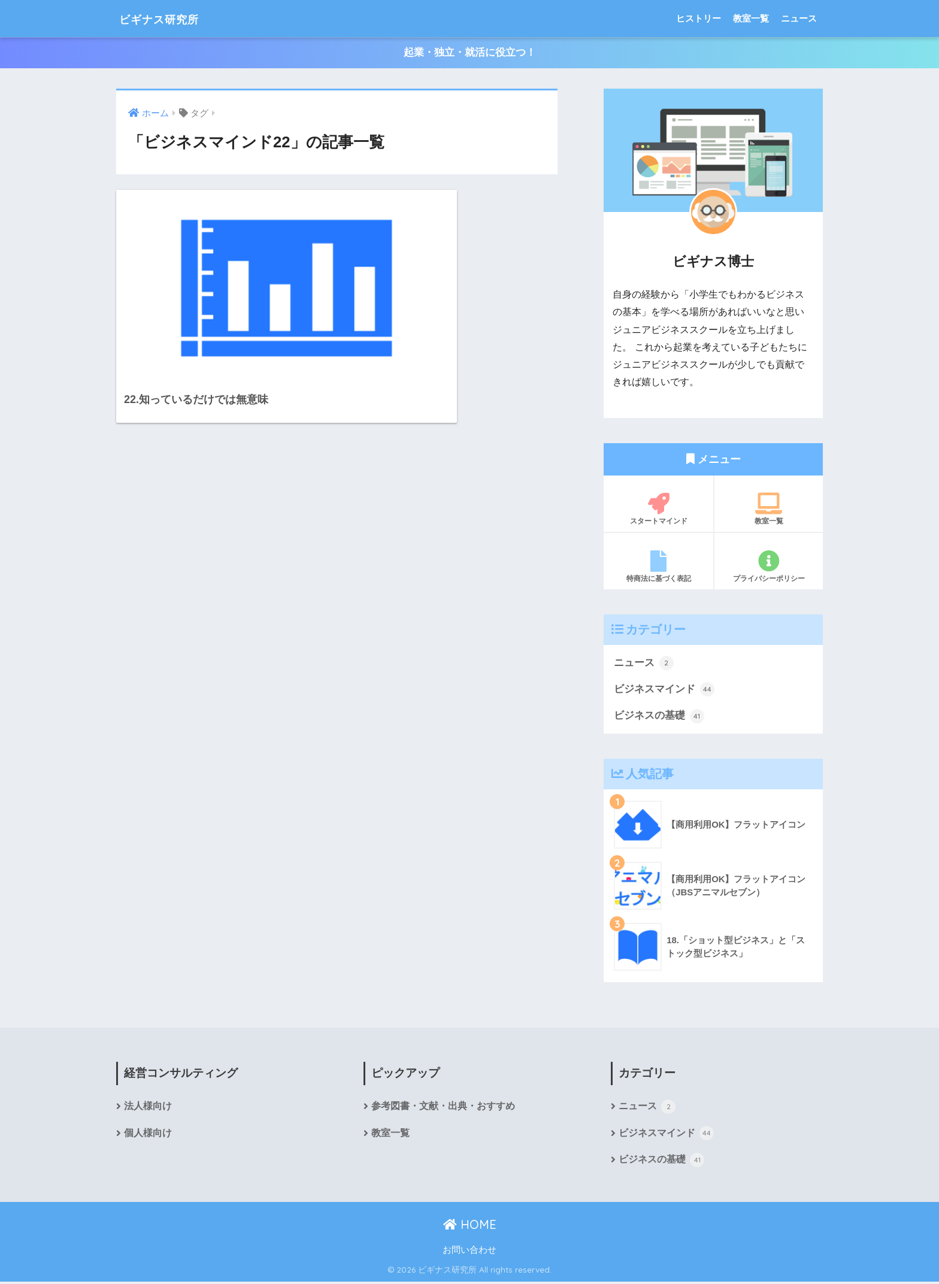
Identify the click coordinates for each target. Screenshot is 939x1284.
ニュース (799, 18)
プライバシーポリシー (769, 566)
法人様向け (148, 1108)
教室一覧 (751, 18)
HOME (469, 1226)
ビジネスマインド (664, 690)
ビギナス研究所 (170, 18)
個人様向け (148, 1134)
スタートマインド (658, 509)
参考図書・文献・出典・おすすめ (443, 1108)
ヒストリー (698, 18)
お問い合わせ (469, 1251)
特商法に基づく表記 (658, 566)
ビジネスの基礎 (659, 717)
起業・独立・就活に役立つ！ (470, 53)
